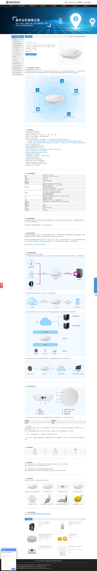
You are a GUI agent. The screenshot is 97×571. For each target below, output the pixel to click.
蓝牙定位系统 (33, 5)
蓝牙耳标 (15, 58)
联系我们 (86, 5)
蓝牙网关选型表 (16, 47)
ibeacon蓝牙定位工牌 (17, 54)
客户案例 (54, 5)
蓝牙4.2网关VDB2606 (32, 504)
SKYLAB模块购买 (30, 564)
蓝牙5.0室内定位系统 (17, 65)
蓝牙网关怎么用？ (16, 41)
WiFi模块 (21, 564)
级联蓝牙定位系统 (16, 63)
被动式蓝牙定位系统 (17, 67)
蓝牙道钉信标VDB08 (73, 534)
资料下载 (75, 5)
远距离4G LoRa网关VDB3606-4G (75, 522)
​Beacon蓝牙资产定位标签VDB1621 (45, 546)
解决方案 (43, 5)
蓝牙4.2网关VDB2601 (62, 491)
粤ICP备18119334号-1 (42, 566)
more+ (84, 519)
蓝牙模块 (17, 564)
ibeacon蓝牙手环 (16, 52)
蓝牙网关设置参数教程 (17, 43)
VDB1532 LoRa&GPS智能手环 (44, 522)
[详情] (39, 525)
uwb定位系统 (22, 5)
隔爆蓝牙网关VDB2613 (78, 504)
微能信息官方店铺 (46, 564)
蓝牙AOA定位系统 (16, 72)
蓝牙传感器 (15, 61)
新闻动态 (64, 5)
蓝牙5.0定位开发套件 (17, 74)
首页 (11, 5)
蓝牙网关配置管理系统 (17, 45)
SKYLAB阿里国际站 (39, 564)
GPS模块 (25, 564)
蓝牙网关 (15, 38)
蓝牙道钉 (15, 56)
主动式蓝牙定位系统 (17, 70)
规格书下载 (30, 54)
